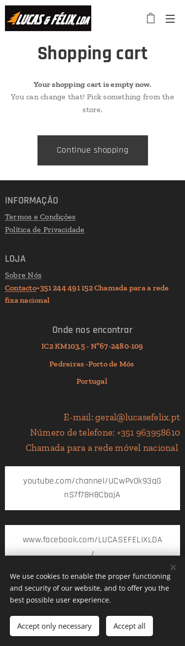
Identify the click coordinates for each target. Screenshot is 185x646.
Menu (170, 18)
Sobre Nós (23, 275)
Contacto (21, 287)
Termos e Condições (40, 216)
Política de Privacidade (45, 229)
